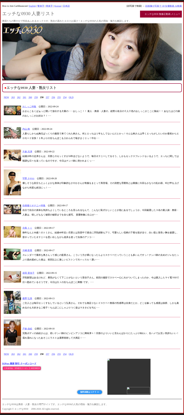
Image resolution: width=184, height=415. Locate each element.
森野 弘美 (27, 298)
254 (65, 97)
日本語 (66, 6)
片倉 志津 (27, 151)
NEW (6, 97)
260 (30, 97)
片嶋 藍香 (27, 250)
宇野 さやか (28, 178)
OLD (71, 97)
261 (24, 97)
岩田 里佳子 (28, 273)
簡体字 (49, 6)
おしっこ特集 (29, 106)
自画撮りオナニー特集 (33, 205)
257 (47, 97)
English (32, 6)
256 (53, 97)
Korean (57, 6)
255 (59, 97)
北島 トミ (27, 228)
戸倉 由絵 (27, 328)
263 (13, 97)
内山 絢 (26, 129)
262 (19, 97)
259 (36, 97)
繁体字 (40, 6)
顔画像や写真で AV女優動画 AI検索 (163, 6)
